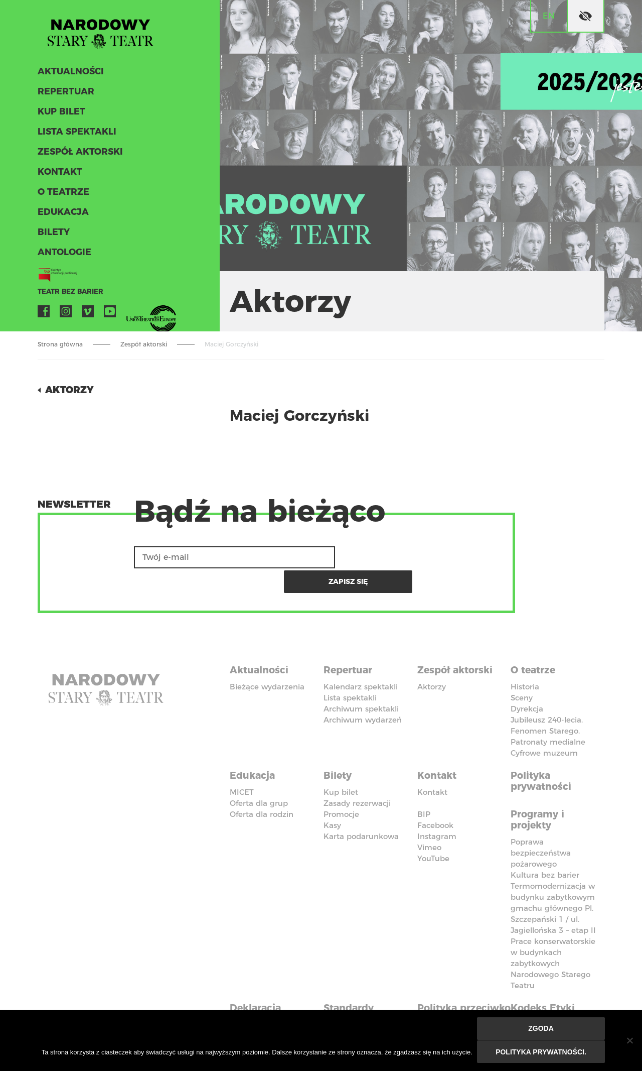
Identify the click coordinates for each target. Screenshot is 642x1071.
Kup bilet (60, 114)
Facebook (44, 314)
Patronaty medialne (548, 716)
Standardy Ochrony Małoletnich (354, 988)
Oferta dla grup (259, 775)
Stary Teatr (105, 32)
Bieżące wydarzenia (267, 660)
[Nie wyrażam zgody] (629, 1041)
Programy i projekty (539, 791)
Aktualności (69, 74)
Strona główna (60, 344)
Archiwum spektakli (361, 682)
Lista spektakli (75, 135)
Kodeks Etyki (545, 977)
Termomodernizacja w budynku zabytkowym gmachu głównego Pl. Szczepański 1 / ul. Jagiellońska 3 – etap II (553, 878)
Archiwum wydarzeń (363, 693)
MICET (242, 764)
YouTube (110, 314)
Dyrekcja (527, 682)
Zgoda (541, 1029)
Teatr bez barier (68, 294)
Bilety (53, 235)
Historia (525, 660)
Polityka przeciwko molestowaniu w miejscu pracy (460, 994)
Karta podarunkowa (361, 808)
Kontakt (59, 175)
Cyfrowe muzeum (544, 727)
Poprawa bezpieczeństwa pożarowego (541, 823)
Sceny (522, 671)
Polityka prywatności (543, 754)
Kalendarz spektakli (361, 660)
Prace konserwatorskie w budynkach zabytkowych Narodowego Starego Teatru (553, 934)
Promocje (341, 786)
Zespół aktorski (79, 155)
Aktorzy (70, 390)
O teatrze (62, 195)
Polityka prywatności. (541, 1052)
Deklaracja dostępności (261, 983)
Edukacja (62, 215)
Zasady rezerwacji (357, 775)
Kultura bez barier (545, 845)
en (549, 16)
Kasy (332, 797)
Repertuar (64, 94)
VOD (132, 314)
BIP (423, 786)
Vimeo (88, 314)
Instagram (66, 314)
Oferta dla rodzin (261, 786)
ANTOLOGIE (63, 255)
